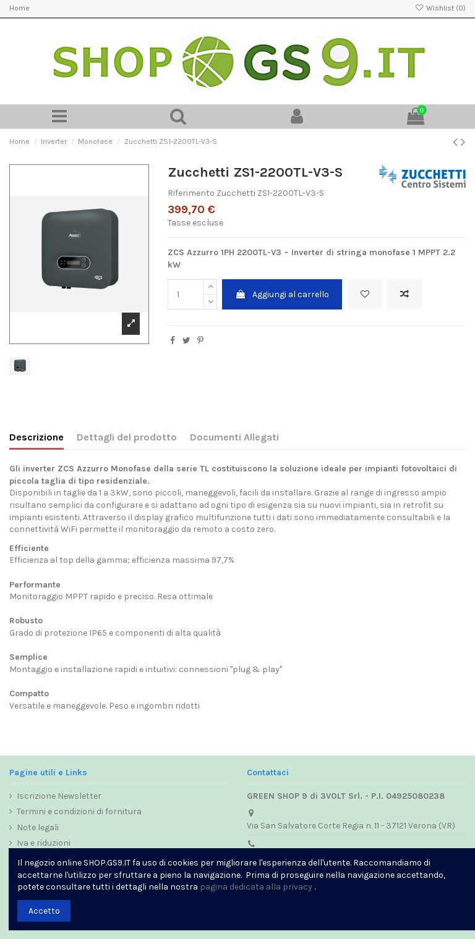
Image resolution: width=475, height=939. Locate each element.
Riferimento (191, 193)
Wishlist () (440, 8)
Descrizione (36, 437)
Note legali (38, 827)
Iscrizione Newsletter (59, 796)
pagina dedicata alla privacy (256, 887)
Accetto (44, 911)
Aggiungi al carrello (282, 294)
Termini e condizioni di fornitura (79, 811)
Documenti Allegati (234, 437)
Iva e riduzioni (44, 843)
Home (19, 8)
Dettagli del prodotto (127, 437)
